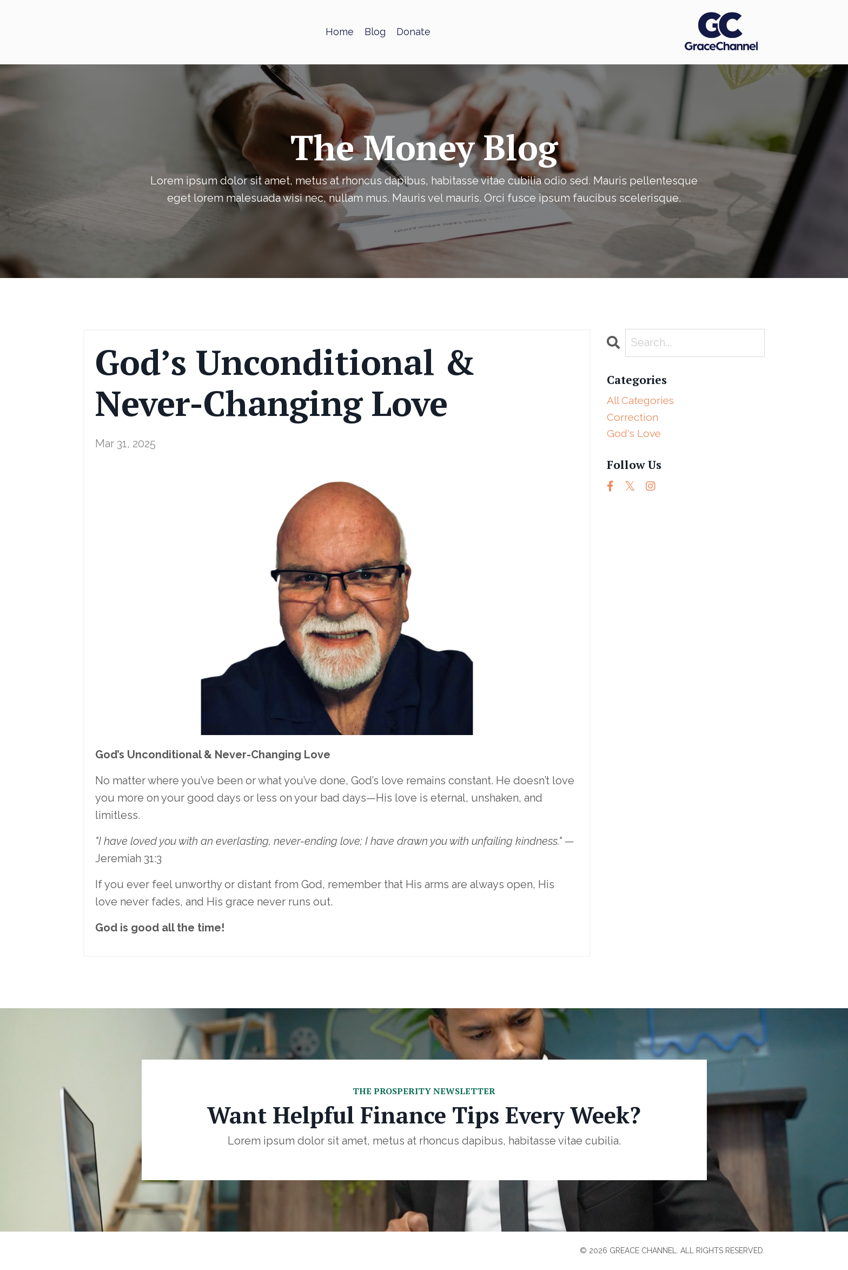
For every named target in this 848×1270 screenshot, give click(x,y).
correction (633, 418)
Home (340, 31)
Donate (413, 31)
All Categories (642, 401)
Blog (375, 31)
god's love (635, 435)
